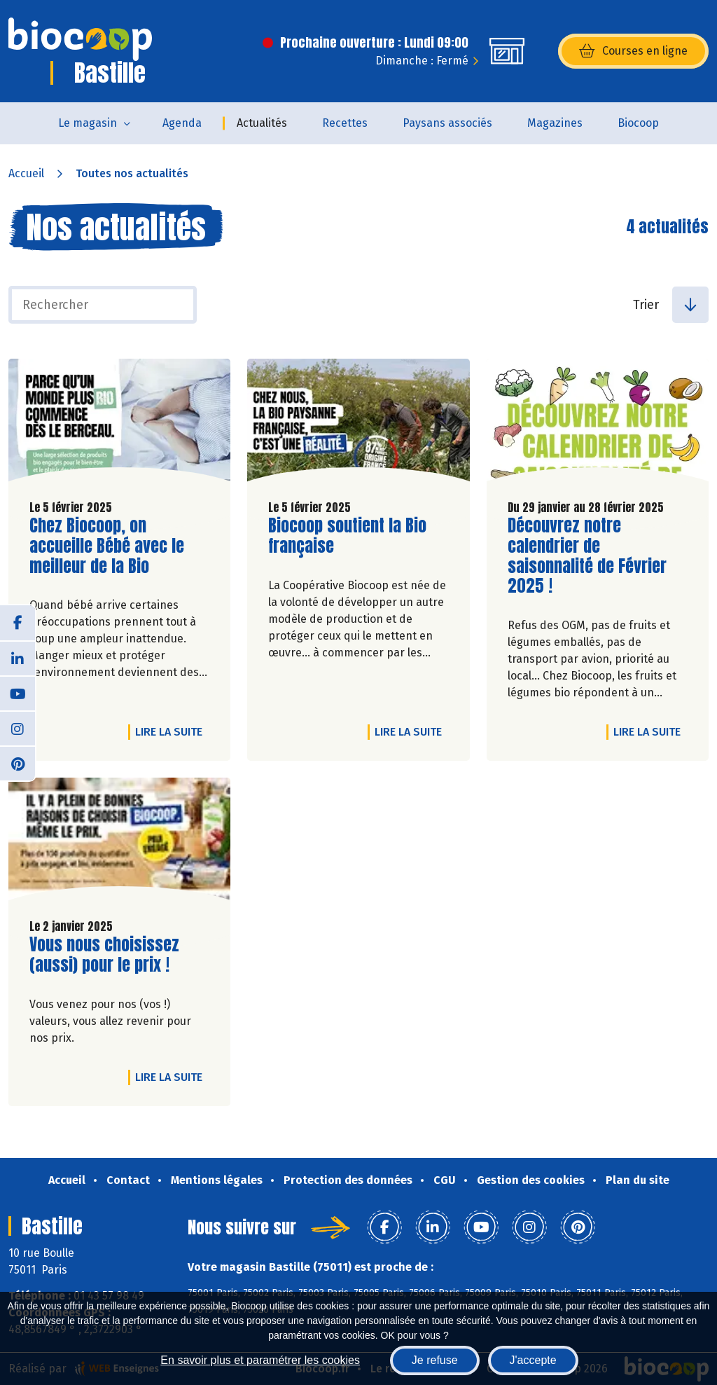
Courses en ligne (633, 51)
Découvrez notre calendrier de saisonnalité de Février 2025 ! (587, 556)
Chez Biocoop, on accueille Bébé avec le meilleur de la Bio (109, 546)
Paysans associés (447, 123)
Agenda (182, 123)
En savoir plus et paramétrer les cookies (260, 1360)
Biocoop (638, 123)
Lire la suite (172, 731)
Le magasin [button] (87, 123)
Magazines (555, 123)
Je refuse (435, 1360)
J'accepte (533, 1360)
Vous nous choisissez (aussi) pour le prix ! (109, 955)
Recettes (345, 123)
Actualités (262, 123)
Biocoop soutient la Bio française (348, 536)
